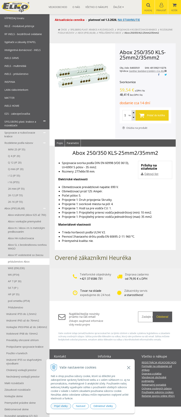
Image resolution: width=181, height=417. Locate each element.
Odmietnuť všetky (103, 406)
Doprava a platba (151, 373)
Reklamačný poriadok (154, 385)
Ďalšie (118, 7)
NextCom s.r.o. (154, 411)
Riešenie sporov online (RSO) (158, 396)
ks (130, 115)
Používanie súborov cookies (158, 392)
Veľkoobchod (58, 7)
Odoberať (162, 316)
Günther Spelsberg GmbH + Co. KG (148, 71)
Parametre (73, 143)
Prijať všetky (61, 406)
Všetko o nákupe (96, 7)
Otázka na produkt (134, 128)
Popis (60, 143)
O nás (76, 7)
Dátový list (151, 174)
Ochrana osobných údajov (157, 388)
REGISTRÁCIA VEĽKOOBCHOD (159, 362)
